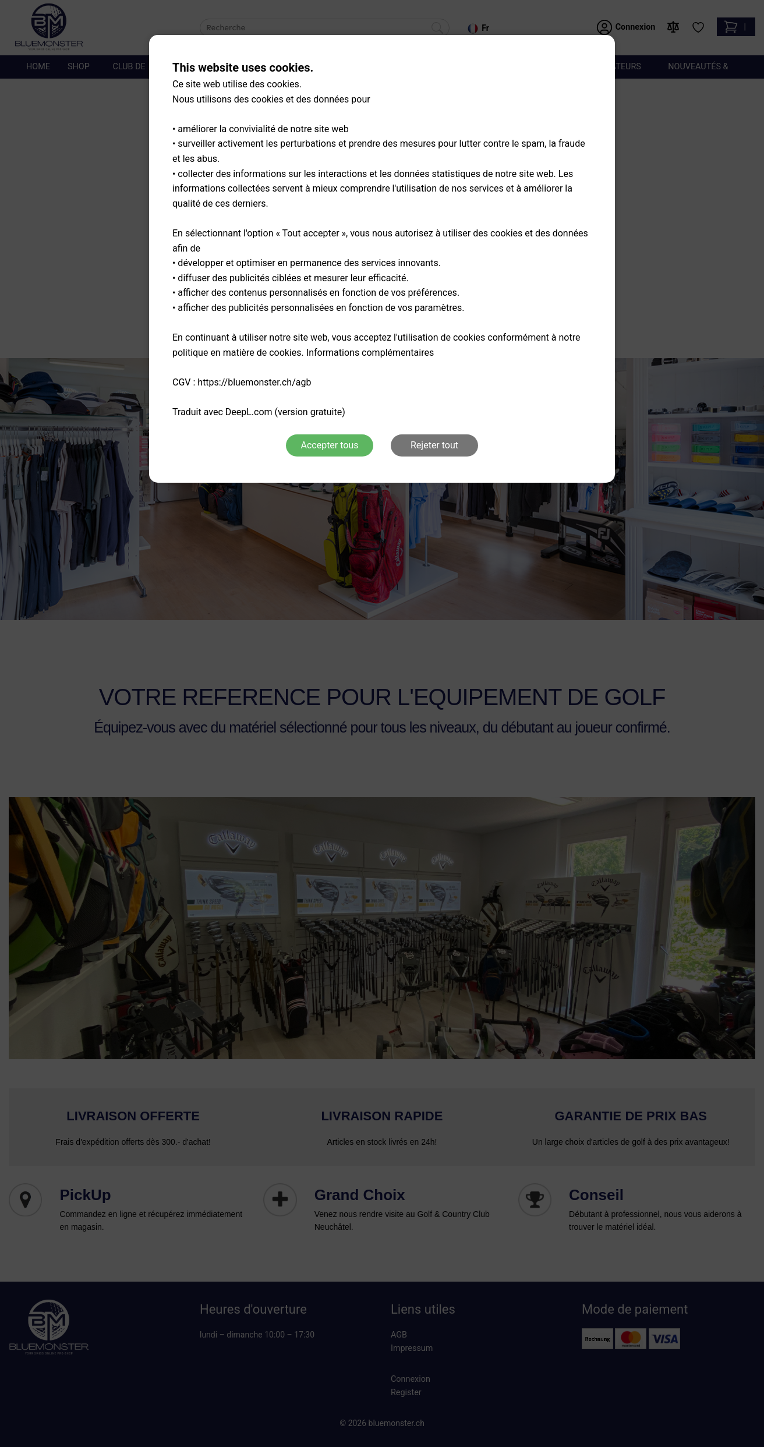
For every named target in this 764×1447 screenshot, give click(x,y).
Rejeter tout (434, 445)
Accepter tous (329, 445)
